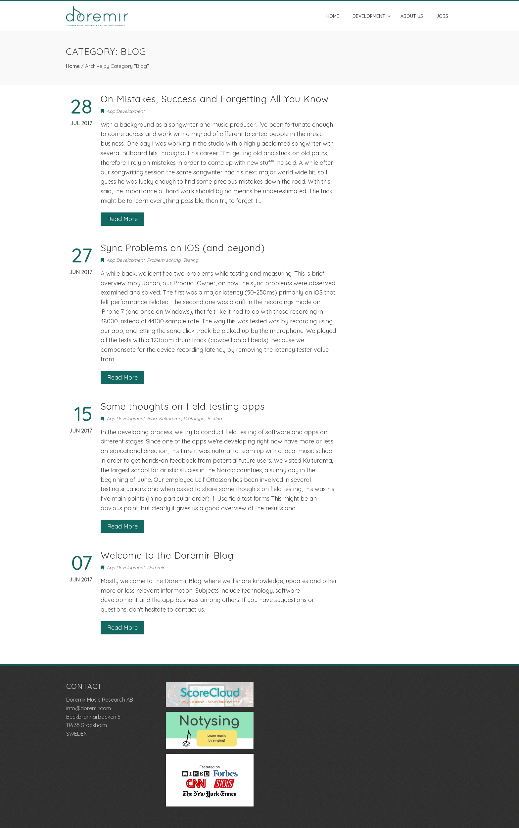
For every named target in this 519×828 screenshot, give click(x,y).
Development (369, 16)
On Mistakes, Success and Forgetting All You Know (215, 99)
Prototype (193, 419)
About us (412, 16)
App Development (126, 111)
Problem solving (164, 260)
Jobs (442, 16)
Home (332, 16)
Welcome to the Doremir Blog (167, 555)
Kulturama (170, 419)
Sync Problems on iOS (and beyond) (183, 247)
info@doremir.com (88, 708)
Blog (152, 419)
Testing (190, 260)
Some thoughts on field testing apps (183, 406)
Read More (122, 219)
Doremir (155, 568)
